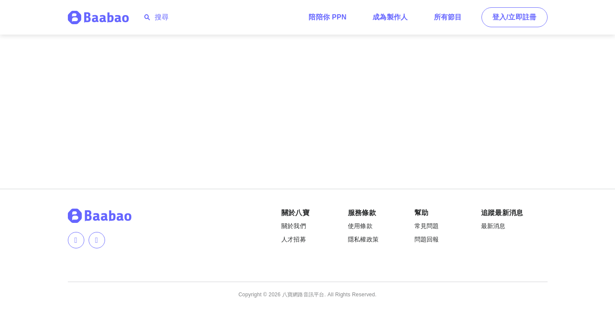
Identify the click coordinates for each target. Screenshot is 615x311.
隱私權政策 (363, 239)
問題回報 (426, 239)
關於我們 (293, 225)
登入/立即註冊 (514, 17)
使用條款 (360, 225)
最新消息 (493, 225)
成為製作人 (390, 17)
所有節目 (448, 17)
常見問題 (426, 225)
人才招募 (293, 239)
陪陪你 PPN (328, 17)
